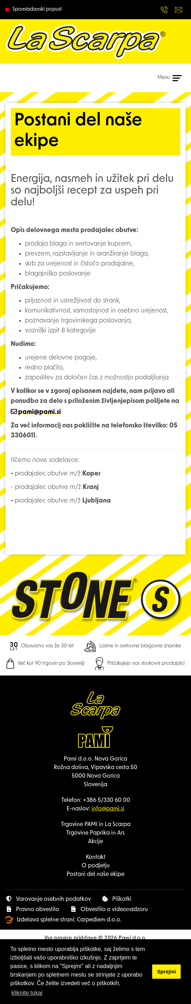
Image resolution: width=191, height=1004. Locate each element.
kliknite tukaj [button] (26, 993)
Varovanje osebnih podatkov (48, 899)
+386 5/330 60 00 (106, 800)
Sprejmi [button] (166, 971)
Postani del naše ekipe (95, 874)
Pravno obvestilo (32, 909)
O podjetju (96, 866)
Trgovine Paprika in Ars (95, 833)
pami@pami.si (39, 412)
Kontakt (95, 857)
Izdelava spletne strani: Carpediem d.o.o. (63, 920)
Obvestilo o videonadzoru (109, 909)
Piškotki (116, 899)
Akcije (95, 842)
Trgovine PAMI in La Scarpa (95, 824)
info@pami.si (108, 809)
